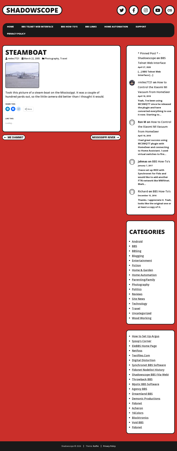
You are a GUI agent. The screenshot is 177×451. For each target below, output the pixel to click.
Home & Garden (142, 270)
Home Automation (116, 26)
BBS (134, 246)
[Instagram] (146, 10)
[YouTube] (158, 10)
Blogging (138, 256)
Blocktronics (140, 418)
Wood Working (141, 318)
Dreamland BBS (142, 394)
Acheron (137, 408)
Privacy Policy (16, 33)
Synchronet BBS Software (149, 365)
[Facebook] (134, 10)
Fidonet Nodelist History (148, 370)
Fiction (136, 265)
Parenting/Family (143, 279)
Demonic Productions (146, 398)
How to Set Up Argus (145, 336)
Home (10, 26)
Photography (52, 58)
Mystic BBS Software (145, 384)
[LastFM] (170, 10)
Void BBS (138, 422)
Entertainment (142, 260)
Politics (137, 289)
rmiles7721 (145, 82)
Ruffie (96, 446)
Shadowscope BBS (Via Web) (150, 374)
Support (141, 26)
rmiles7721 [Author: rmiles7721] (13, 58)
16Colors (137, 413)
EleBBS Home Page (144, 346)
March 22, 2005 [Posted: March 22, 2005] (32, 58)
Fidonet (137, 403)
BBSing (136, 251)
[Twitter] (122, 10)
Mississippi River (105, 137)
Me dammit (14, 137)
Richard (143, 191)
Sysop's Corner (141, 341)
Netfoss (137, 350)
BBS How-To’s (69, 26)
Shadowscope (32, 10)
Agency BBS (139, 389)
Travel (63, 58)
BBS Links (91, 26)
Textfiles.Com (141, 355)
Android (137, 241)
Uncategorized (141, 313)
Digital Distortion (143, 360)
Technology (139, 303)
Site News (138, 299)
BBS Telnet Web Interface (37, 26)
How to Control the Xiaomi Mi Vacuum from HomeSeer (154, 87)
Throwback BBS (142, 379)
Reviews (137, 294)
